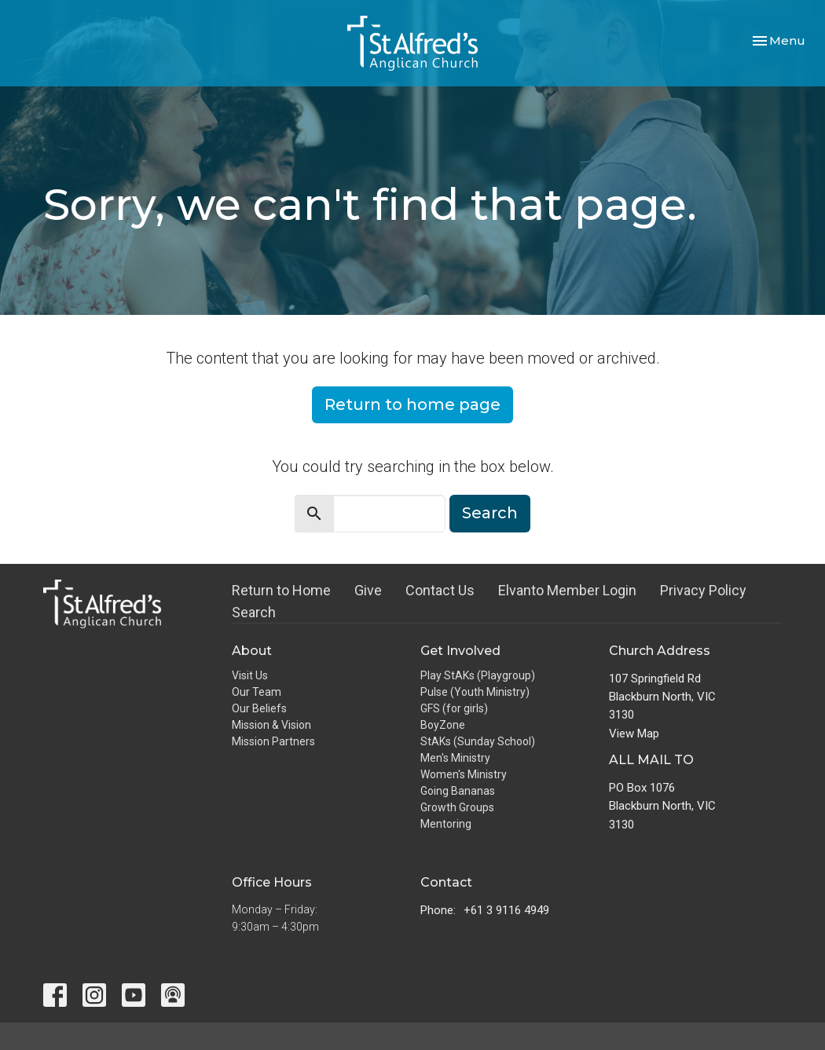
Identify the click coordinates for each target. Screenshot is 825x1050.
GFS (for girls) (454, 708)
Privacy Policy (703, 590)
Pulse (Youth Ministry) (475, 692)
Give (368, 590)
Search (490, 512)
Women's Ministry (463, 774)
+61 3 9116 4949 (506, 910)
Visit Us (250, 675)
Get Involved (460, 650)
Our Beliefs (259, 708)
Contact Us (440, 590)
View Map (634, 733)
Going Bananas (457, 791)
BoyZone (442, 725)
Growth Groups (457, 807)
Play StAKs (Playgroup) (477, 675)
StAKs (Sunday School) (477, 741)
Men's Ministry (455, 758)
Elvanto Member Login (567, 590)
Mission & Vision (271, 725)
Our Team (256, 692)
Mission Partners (273, 741)
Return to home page (412, 404)
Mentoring (445, 824)
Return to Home (281, 590)
